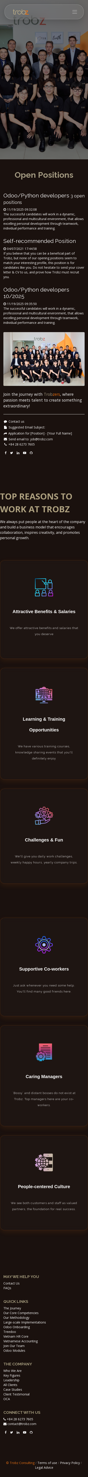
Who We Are (12, 1371)
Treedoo (9, 1332)
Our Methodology (16, 1317)
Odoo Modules (14, 1350)
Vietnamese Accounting (20, 1341)
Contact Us (11, 1283)
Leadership (11, 1380)
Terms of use (47, 1463)
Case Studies (12, 1389)
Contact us (16, 421)
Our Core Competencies (21, 1313)
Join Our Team (14, 1346)
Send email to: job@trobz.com (31, 439)
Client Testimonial (16, 1394)
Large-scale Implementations (24, 1322)
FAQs (7, 1288)
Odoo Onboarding (16, 1327)
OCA (6, 1399)
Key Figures (11, 1375)
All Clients (10, 1385)
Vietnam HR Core (15, 1336)
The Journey (12, 1308)
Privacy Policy (70, 1463)
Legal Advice (44, 1467)
